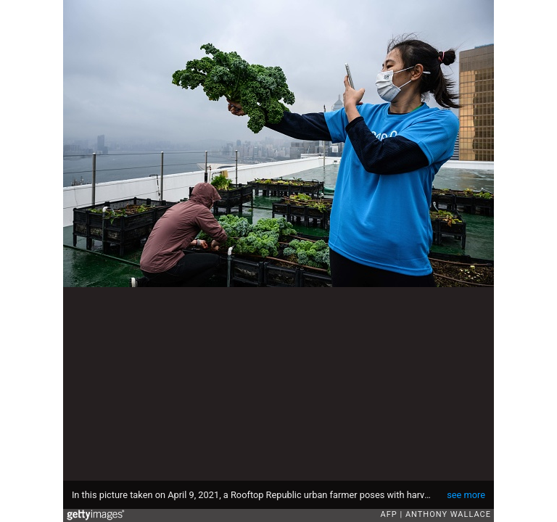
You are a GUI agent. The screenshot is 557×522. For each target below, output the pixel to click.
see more (466, 494)
